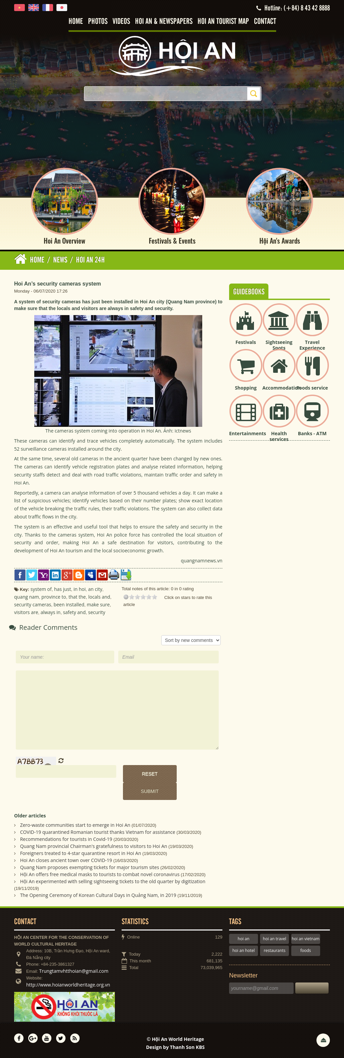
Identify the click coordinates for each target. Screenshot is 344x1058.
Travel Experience (312, 345)
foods (305, 950)
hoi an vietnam (305, 939)
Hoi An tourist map (223, 21)
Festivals (245, 342)
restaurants (275, 950)
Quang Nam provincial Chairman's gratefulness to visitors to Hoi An (93, 846)
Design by (175, 1047)
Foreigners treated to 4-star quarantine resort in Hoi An (80, 853)
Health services (278, 436)
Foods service (312, 388)
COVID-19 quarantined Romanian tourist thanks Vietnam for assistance (97, 832)
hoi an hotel (243, 950)
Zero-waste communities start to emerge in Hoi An (75, 825)
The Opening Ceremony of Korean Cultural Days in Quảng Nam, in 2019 (98, 895)
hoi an (244, 939)
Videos (121, 21)
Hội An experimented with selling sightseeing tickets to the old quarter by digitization (113, 881)
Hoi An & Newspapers (163, 21)
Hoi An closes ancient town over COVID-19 (66, 860)
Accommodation (281, 388)
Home (76, 21)
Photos (98, 21)
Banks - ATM (312, 433)
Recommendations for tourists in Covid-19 (66, 839)
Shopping (246, 388)
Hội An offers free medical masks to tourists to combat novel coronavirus (100, 874)
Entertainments (247, 433)
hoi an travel (274, 939)
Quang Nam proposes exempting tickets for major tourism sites (89, 867)
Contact (265, 21)
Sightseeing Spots (278, 345)
